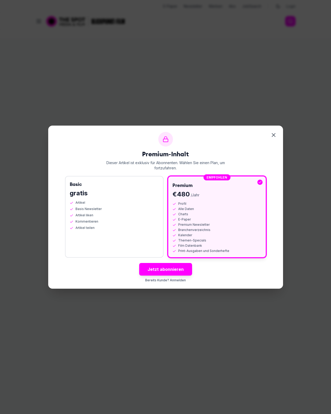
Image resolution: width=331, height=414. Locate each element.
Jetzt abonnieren (166, 269)
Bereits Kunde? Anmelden (165, 280)
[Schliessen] (273, 135)
